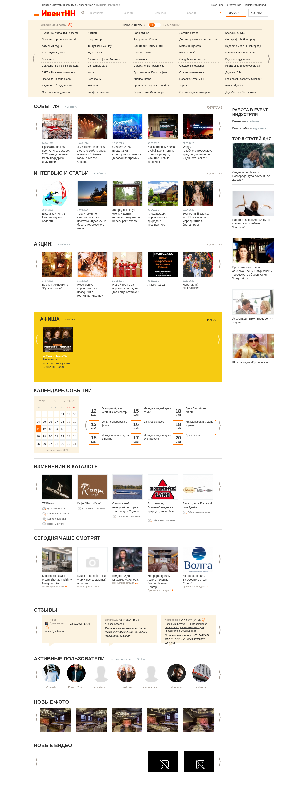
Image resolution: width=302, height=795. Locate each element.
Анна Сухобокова (55, 631)
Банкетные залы (98, 65)
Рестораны (94, 78)
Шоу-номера (95, 39)
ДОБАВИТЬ (258, 12)
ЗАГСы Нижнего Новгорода (59, 72)
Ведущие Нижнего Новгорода (60, 65)
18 (38, 436)
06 (50, 421)
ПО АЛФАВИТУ (171, 24)
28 (56, 443)
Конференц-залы (98, 92)
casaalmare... (151, 687)
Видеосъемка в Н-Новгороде (243, 46)
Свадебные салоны (191, 65)
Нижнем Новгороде (108, 4)
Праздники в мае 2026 (56, 450)
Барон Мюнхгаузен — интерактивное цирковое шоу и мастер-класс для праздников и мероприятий (186, 627)
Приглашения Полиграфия (150, 72)
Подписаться (214, 106)
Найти (82, 12)
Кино (211, 320)
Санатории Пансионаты (148, 46)
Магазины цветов (190, 46)
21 (56, 436)
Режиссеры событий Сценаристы (246, 78)
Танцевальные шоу (100, 46)
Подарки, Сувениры (191, 78)
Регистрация (233, 4)
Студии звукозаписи (191, 72)
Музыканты (95, 52)
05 (44, 421)
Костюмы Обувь (235, 32)
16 (68, 429)
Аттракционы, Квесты (55, 52)
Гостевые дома (143, 52)
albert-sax (176, 687)
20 (50, 436)
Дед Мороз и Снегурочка (240, 92)
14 (56, 429)
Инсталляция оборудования (242, 65)
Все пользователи (120, 659)
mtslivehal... (201, 687)
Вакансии (239, 121)
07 (56, 421)
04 (38, 421)
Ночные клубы (188, 52)
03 (74, 414)
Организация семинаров (194, 92)
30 (68, 443)
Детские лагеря (188, 32)
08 (62, 421)
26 (44, 443)
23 (68, 436)
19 (44, 436)
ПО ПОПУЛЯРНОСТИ (133, 24)
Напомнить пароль (255, 4)
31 (74, 443)
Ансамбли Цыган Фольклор (104, 59)
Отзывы (45, 610)
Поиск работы (242, 128)
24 (74, 436)
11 (38, 429)
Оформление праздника (149, 65)
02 (68, 414)
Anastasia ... (101, 687)
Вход (214, 4)
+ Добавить (71, 107)
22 (62, 436)
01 (62, 414)
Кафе (91, 72)
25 (38, 443)
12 (44, 429)
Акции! (43, 244)
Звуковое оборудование (57, 85)
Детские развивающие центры (198, 39)
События (47, 106)
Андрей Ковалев (114, 624)
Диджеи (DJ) (233, 72)
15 (62, 429)
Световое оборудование (57, 92)
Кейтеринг (94, 85)
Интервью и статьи (61, 173)
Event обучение (234, 85)
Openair (51, 687)
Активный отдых (52, 46)
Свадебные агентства (192, 59)
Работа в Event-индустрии (250, 112)
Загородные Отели (145, 39)
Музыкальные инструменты (242, 52)
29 (62, 443)
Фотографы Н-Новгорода (240, 39)
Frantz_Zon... (76, 687)
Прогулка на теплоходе (56, 78)
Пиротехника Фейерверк (149, 92)
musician (126, 687)
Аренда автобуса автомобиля (152, 85)
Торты (183, 85)
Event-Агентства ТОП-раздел (60, 32)
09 (68, 421)
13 (50, 429)
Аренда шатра (143, 78)
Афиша (50, 319)
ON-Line (141, 659)
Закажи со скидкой (54, 25)
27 (50, 443)
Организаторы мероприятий (59, 39)
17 (74, 429)
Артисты (93, 32)
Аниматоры (49, 59)
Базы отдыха (142, 32)
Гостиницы (140, 59)
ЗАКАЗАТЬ (236, 12)
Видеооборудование (238, 59)
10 (74, 421)
